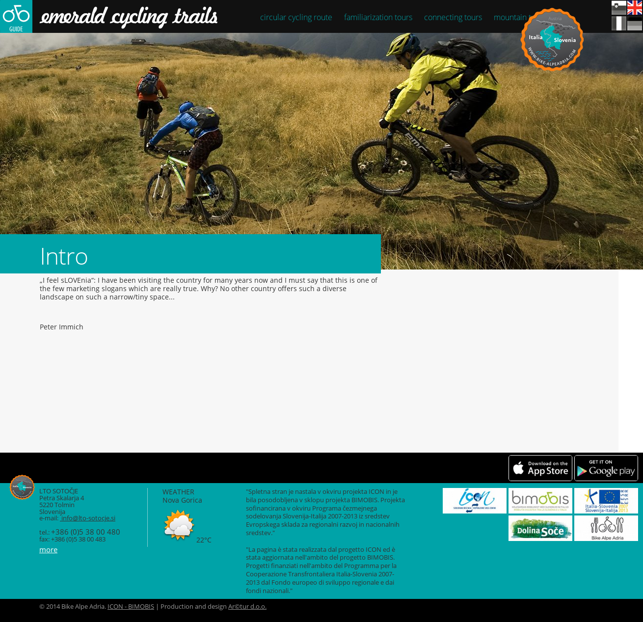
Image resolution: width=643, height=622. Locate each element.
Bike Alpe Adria (552, 39)
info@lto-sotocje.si (87, 518)
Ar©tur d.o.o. (247, 606)
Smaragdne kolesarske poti (123, 16)
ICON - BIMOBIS (130, 606)
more (48, 549)
